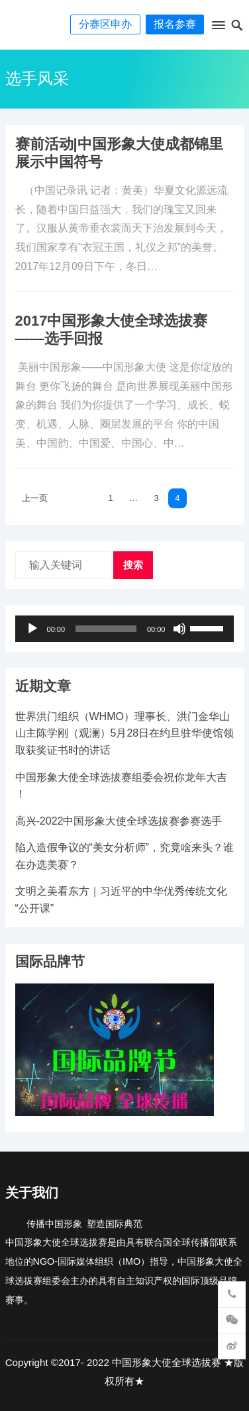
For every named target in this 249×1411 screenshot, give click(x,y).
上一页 (35, 498)
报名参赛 (175, 24)
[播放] (32, 628)
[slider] (105, 628)
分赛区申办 (105, 24)
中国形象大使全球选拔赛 (166, 1362)
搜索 (133, 564)
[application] (124, 628)
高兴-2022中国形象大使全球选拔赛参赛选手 (119, 821)
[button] (218, 27)
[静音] (179, 628)
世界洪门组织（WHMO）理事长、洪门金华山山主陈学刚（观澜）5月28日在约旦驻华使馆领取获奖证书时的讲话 (124, 733)
